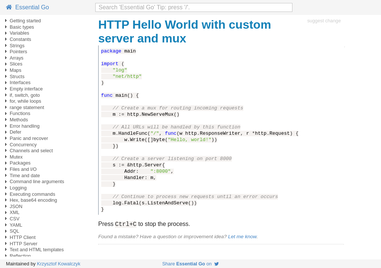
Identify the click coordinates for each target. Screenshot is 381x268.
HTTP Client (22, 237)
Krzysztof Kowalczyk (58, 264)
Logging (18, 188)
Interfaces (20, 82)
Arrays (16, 58)
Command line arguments (37, 181)
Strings (17, 45)
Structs (17, 76)
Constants (20, 39)
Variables (19, 33)
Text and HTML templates (37, 249)
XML (14, 212)
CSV (14, 218)
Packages (20, 163)
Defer (15, 132)
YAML (16, 225)
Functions (20, 113)
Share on (190, 264)
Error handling (24, 126)
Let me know (242, 237)
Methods (19, 119)
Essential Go (27, 7)
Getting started (25, 20)
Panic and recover (29, 138)
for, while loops (25, 101)
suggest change (324, 20)
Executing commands (32, 194)
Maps (15, 70)
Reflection (20, 256)
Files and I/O (23, 169)
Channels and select (31, 150)
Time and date (25, 175)
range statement (27, 107)
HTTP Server (23, 243)
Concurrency (23, 144)
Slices (16, 64)
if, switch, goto (25, 95)
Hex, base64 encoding (33, 200)
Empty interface (26, 89)
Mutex (16, 157)
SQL (14, 231)
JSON (16, 206)
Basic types (22, 27)
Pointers (18, 51)
